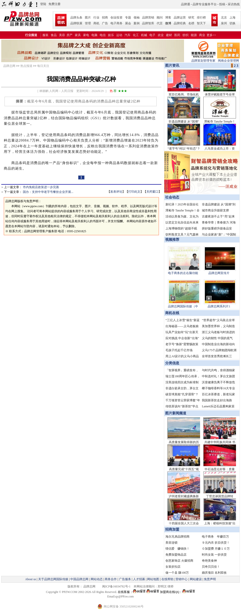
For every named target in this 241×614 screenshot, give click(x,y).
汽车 (128, 35)
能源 (194, 35)
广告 (105, 23)
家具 (78, 35)
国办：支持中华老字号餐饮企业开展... (48, 192)
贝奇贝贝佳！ (211, 566)
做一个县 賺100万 (177, 572)
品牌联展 (76, 23)
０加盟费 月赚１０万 (216, 548)
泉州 (224, 23)
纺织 (186, 35)
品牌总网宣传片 (218, 273)
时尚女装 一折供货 (214, 554)
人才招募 (139, 579)
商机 (96, 23)
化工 (136, 35)
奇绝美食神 (209, 560)
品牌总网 (9, 66)
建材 (169, 35)
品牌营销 (148, 17)
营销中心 (181, 579)
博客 (168, 17)
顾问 (160, 17)
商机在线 (172, 313)
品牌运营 (180, 17)
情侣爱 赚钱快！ (177, 548)
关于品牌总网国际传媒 (53, 579)
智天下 (201, 23)
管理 (88, 23)
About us (30, 579)
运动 (119, 35)
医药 (177, 35)
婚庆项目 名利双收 (214, 572)
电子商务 (116, 23)
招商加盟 (172, 529)
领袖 (137, 17)
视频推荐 (172, 239)
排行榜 (201, 17)
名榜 (191, 23)
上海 (232, 17)
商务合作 (111, 579)
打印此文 (134, 191)
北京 (224, 17)
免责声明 (209, 579)
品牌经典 (180, 23)
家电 (86, 35)
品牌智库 (148, 23)
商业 (202, 35)
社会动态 (172, 197)
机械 (144, 35)
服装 (45, 35)
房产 (70, 35)
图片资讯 (171, 65)
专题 (128, 17)
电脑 (94, 35)
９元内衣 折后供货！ (216, 542)
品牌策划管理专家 (203, 59)
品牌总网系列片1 (219, 306)
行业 (96, 17)
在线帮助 (167, 579)
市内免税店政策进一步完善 (41, 187)
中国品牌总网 (79, 579)
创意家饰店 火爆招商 (179, 560)
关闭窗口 (152, 191)
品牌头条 (76, 17)
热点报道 (26, 66)
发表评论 (116, 191)
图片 (88, 17)
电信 (103, 35)
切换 (232, 23)
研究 (191, 17)
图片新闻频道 (175, 413)
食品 (54, 35)
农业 (161, 35)
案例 (137, 23)
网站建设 (196, 579)
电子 (152, 35)
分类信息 (172, 363)
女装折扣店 (172, 566)
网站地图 (153, 579)
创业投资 (116, 17)
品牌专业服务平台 (205, 4)
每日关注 (43, 66)
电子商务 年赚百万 (215, 536)
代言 (160, 23)
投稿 (222, 4)
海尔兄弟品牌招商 (177, 536)
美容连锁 (171, 542)
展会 (128, 23)
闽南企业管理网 (228, 59)
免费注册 (54, 4)
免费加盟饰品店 (176, 554)
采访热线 (234, 4)
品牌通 (185, 4)
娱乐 (111, 35)
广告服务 (125, 579)
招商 (105, 17)
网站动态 (97, 579)
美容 (62, 35)
